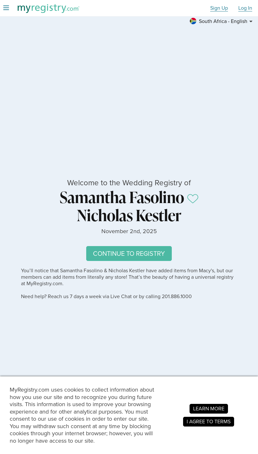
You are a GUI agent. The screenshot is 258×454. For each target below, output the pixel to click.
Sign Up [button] (219, 8)
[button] (222, 21)
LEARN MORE (208, 408)
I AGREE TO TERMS (209, 421)
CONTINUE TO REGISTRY (129, 253)
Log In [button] (245, 8)
